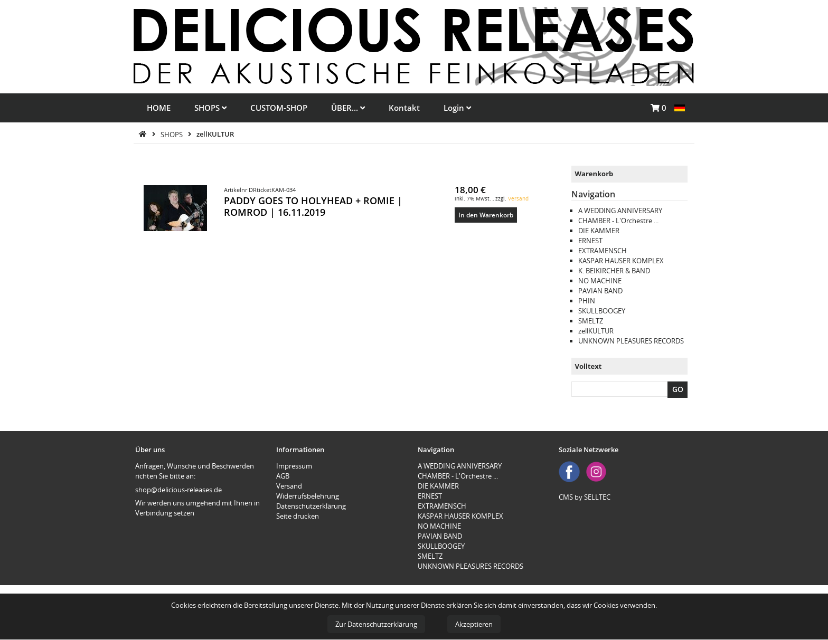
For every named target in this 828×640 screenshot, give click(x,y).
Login (457, 107)
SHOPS (210, 107)
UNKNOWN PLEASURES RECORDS (631, 341)
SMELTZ (590, 321)
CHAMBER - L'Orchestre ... (618, 220)
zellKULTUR (215, 134)
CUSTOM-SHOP (278, 107)
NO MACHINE (600, 280)
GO (677, 389)
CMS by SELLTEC (584, 497)
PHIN (586, 300)
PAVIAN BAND (600, 290)
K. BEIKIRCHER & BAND (614, 270)
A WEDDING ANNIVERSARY (620, 210)
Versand (518, 198)
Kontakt (404, 107)
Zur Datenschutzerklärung (376, 624)
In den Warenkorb (485, 215)
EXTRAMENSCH (602, 250)
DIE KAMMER (598, 230)
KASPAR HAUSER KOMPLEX (621, 260)
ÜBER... (348, 107)
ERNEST (590, 240)
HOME (159, 107)
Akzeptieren (474, 624)
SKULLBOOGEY (601, 311)
